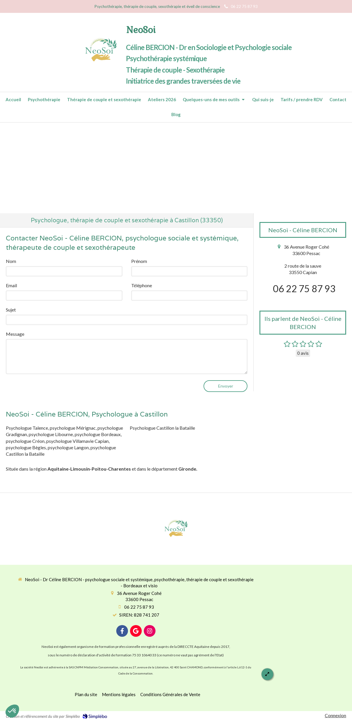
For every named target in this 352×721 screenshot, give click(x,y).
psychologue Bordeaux (98, 434)
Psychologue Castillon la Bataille (162, 428)
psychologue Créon (25, 441)
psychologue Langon (68, 447)
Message (15, 334)
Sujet (11, 309)
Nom (11, 261)
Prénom (139, 261)
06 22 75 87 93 (304, 288)
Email (11, 285)
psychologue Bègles (26, 447)
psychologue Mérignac (73, 428)
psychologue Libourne (51, 434)
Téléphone (141, 285)
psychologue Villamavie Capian (77, 441)
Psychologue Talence (27, 428)
